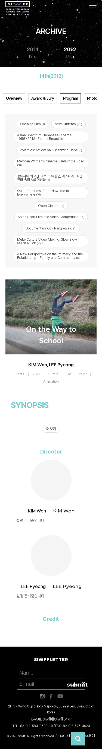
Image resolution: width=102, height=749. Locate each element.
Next (93, 311)
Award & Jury (42, 98)
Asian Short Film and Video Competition (51, 217)
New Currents (68, 124)
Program (70, 98)
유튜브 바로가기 (60, 696)
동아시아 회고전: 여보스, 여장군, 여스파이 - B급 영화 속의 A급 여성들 (49, 178)
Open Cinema (51, 206)
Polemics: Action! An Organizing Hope (51, 150)
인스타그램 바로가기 (42, 696)
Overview (14, 98)
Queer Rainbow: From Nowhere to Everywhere (43, 192)
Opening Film (32, 124)
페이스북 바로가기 (51, 696)
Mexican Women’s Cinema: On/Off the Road (50, 163)
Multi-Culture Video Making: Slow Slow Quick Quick (47, 241)
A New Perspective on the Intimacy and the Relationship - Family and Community (50, 256)
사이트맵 (92, 7)
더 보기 (51, 429)
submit (76, 684)
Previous (9, 311)
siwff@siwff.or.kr (57, 719)
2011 (32, 52)
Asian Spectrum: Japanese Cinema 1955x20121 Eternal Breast (44, 137)
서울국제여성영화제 (17, 8)
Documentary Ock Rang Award (51, 228)
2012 (70, 52)
